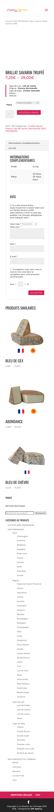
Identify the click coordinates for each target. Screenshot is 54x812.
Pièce (9, 105)
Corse (19, 636)
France (38, 21)
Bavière (20, 614)
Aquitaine (21, 592)
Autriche (21, 540)
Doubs (20, 649)
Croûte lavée (23, 736)
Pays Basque (23, 683)
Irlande (20, 562)
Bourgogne (22, 618)
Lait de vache (20, 128)
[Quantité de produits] (9, 114)
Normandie (34, 128)
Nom (13, 244)
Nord (19, 675)
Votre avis (15, 227)
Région (15, 580)
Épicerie (16, 771)
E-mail (14, 256)
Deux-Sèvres (23, 644)
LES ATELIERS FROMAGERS (21, 525)
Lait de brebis (23, 705)
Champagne (23, 627)
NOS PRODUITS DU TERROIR (21, 759)
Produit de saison (25, 753)
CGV (38, 795)
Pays (31, 21)
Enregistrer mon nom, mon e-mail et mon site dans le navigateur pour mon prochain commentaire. (26, 273)
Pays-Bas (21, 571)
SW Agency (36, 809)
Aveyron (21, 610)
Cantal (20, 597)
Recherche (40, 513)
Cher (19, 631)
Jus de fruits (18, 775)
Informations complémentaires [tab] (24, 143)
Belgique (21, 545)
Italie (19, 566)
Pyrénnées (22, 688)
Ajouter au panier (29, 112)
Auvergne (21, 605)
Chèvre (20, 727)
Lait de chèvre (24, 709)
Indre (19, 662)
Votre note (15, 224)
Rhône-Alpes (23, 692)
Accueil (8, 21)
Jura (19, 666)
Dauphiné (22, 640)
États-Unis (22, 553)
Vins (14, 780)
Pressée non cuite (25, 748)
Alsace (20, 588)
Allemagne (22, 536)
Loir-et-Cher (22, 670)
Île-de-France (23, 658)
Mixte (19, 718)
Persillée (21, 740)
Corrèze (20, 601)
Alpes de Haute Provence (29, 584)
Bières (15, 762)
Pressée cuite (23, 744)
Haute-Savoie (23, 653)
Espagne (21, 549)
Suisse (20, 575)
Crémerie (16, 767)
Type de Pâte (18, 723)
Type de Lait (18, 702)
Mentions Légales (21, 795)
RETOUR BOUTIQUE (15, 506)
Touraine (21, 697)
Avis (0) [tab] (12, 148)
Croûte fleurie (35, 126)
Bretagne (21, 623)
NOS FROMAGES (20, 21)
